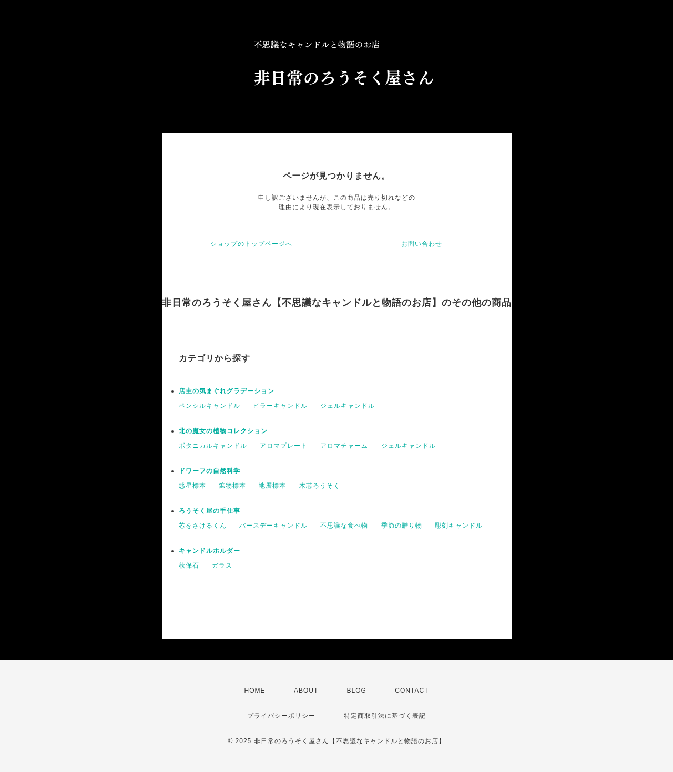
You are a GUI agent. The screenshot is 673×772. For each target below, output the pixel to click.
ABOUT (306, 690)
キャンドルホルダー (209, 550)
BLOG (356, 690)
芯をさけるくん (203, 525)
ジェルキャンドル (347, 405)
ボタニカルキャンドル (213, 445)
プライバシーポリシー (281, 715)
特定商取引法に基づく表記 (385, 715)
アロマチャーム (344, 445)
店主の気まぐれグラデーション (226, 391)
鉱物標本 (232, 485)
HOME (255, 690)
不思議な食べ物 (344, 525)
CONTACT (412, 690)
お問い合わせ (421, 244)
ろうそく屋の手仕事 (209, 510)
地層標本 (272, 485)
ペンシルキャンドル (209, 405)
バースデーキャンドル (273, 525)
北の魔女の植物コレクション (223, 431)
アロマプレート (284, 445)
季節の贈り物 (401, 525)
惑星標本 (192, 485)
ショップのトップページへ (251, 244)
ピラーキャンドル (280, 405)
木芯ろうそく (319, 485)
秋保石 (189, 565)
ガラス (222, 565)
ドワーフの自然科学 (209, 471)
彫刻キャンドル (459, 525)
